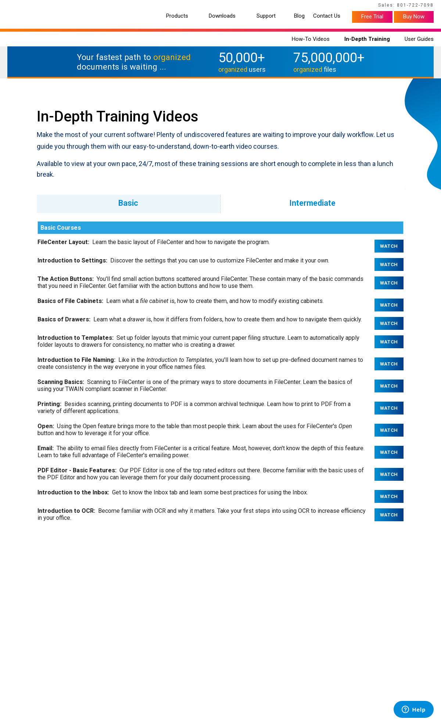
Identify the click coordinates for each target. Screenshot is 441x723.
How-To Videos (311, 39)
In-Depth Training (367, 39)
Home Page (18, 6)
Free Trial (372, 16)
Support (266, 16)
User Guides (419, 39)
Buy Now (413, 16)
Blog (299, 16)
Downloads (222, 16)
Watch (389, 246)
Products (177, 16)
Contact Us (326, 16)
